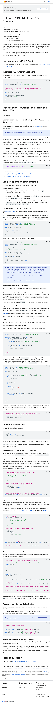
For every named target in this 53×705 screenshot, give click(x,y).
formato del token (25, 510)
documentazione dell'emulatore (18, 176)
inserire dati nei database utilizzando (24, 661)
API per (15, 664)
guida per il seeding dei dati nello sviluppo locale (19, 174)
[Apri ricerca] (45, 1)
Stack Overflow (39, 687)
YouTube (20, 692)
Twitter (20, 689)
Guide (3, 685)
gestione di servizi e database (39, 668)
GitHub (3, 694)
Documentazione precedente (42, 696)
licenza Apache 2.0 (39, 672)
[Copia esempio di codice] (49, 80)
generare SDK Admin (10, 211)
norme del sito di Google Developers (17, 674)
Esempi (3, 689)
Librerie (3, 692)
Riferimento (4, 687)
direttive (39, 126)
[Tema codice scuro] (47, 80)
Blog (20, 685)
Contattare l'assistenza (41, 685)
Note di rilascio (39, 692)
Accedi (49, 1)
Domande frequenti (40, 694)
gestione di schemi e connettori (22, 668)
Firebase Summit (22, 687)
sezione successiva (39, 465)
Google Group (39, 689)
